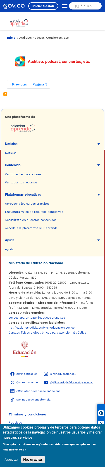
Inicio (11, 37)
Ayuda (9, 240)
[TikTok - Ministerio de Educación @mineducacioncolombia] (30, 400)
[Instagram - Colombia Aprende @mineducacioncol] (59, 374)
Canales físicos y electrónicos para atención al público (47, 332)
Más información (14, 449)
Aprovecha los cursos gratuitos (27, 203)
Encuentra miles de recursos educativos (34, 211)
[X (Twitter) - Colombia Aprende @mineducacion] (24, 382)
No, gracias (33, 459)
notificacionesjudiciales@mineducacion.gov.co (42, 327)
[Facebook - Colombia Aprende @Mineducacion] (24, 374)
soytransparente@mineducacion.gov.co (37, 317)
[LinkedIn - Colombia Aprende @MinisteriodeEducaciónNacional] (36, 391)
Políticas (15, 422)
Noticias (11, 144)
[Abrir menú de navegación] (63, 5)
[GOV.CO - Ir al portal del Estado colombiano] (14, 6)
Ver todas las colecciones (23, 174)
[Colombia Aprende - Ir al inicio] (19, 23)
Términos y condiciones (27, 414)
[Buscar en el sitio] (84, 6)
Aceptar (11, 459)
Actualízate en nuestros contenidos (31, 220)
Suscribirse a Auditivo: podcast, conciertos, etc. (5, 94)
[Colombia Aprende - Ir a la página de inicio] (52, 128)
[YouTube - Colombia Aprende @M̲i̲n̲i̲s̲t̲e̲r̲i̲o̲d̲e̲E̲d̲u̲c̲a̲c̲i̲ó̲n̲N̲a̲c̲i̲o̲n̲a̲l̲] (68, 382)
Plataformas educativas (23, 194)
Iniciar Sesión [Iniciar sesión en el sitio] (43, 6)
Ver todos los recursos (21, 182)
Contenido (13, 165)
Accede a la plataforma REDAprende (31, 228)
